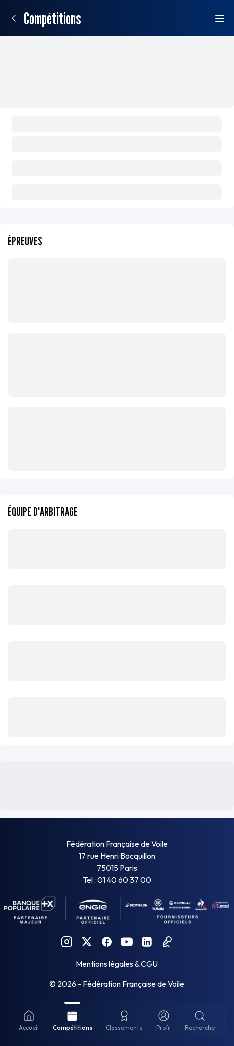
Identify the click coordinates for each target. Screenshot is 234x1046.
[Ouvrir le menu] (220, 18)
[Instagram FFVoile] (67, 942)
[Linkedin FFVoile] (147, 942)
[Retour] (14, 18)
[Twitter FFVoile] (87, 942)
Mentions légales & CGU (117, 964)
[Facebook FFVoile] (107, 942)
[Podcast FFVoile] (167, 942)
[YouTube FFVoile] (127, 942)
